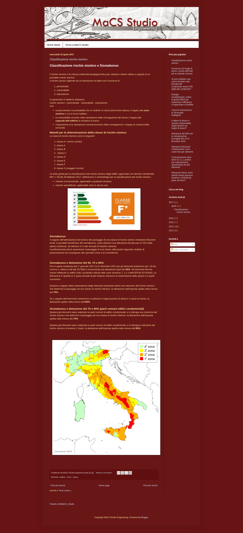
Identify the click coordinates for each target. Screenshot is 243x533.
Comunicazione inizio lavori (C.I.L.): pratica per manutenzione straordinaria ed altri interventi (181, 162)
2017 (171, 202)
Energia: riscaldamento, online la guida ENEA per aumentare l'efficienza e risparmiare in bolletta (182, 99)
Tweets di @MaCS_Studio (62, 504)
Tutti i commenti (179, 249)
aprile (174, 206)
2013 (171, 230)
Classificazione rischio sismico (68, 59)
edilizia (63, 477)
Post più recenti (58, 485)
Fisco (69, 477)
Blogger (144, 517)
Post (174, 244)
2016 (171, 218)
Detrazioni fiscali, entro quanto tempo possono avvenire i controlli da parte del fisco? (182, 176)
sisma (75, 477)
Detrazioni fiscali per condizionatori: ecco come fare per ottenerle (182, 149)
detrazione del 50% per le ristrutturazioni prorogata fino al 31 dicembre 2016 (182, 137)
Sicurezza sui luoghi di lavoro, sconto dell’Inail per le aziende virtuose (182, 71)
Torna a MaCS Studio (77, 44)
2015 (171, 222)
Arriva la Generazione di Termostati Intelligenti (182, 112)
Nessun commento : (104, 473)
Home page (104, 485)
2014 (171, 226)
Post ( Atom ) (65, 490)
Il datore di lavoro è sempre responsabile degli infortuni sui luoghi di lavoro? (181, 124)
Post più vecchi (150, 485)
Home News (53, 44)
